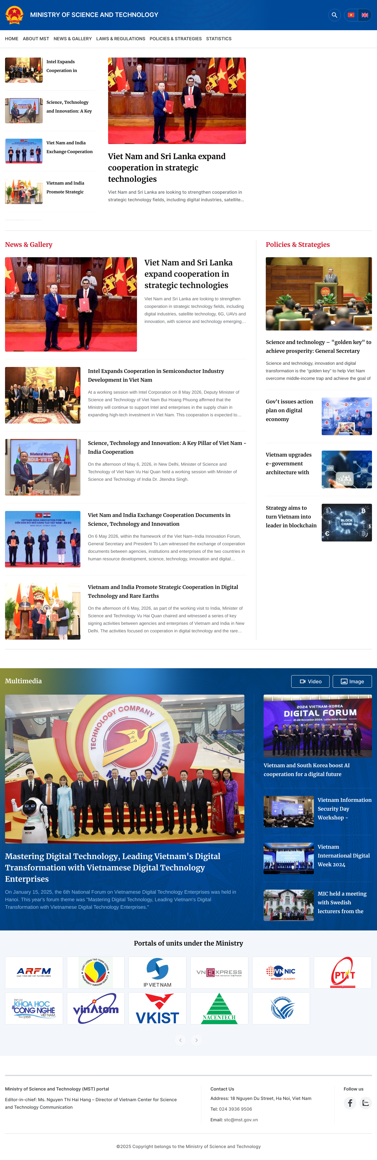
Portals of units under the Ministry (188, 943)
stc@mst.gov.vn (241, 1120)
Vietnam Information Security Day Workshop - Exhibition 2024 (345, 809)
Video (310, 681)
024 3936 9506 (235, 1109)
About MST (36, 39)
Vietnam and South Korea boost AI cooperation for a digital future (307, 770)
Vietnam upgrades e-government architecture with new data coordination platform (289, 464)
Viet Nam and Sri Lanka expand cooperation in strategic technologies (167, 168)
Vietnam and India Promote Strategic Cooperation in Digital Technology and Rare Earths (69, 188)
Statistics (219, 39)
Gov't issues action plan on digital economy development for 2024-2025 (289, 411)
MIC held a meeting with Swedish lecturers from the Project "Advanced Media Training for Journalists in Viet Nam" (342, 903)
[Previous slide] (180, 1040)
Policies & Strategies (176, 39)
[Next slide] (196, 1040)
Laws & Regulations (120, 39)
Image (352, 681)
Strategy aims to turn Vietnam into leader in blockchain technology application (291, 517)
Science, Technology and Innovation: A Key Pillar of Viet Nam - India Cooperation (69, 108)
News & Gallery (73, 39)
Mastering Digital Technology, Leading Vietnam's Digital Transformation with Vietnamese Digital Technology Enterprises (113, 868)
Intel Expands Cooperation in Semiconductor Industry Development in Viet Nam (69, 67)
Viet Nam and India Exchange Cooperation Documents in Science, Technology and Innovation (69, 148)
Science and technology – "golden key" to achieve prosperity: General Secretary (318, 346)
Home (11, 39)
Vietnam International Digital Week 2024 (344, 856)
